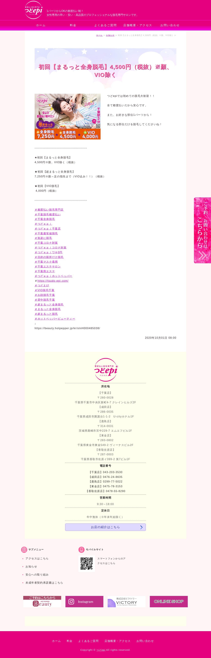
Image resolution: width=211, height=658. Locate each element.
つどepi (101, 650)
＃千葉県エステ (45, 271)
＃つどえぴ (42, 285)
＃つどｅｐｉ (43, 223)
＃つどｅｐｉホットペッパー (53, 276)
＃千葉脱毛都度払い (48, 214)
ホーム (41, 25)
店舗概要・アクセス (137, 25)
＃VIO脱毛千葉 (44, 290)
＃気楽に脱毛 (43, 238)
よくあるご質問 (105, 25)
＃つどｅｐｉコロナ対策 (51, 247)
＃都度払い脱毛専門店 (49, 209)
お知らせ (110, 35)
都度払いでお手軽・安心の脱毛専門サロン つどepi (34, 10)
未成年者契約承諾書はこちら (44, 582)
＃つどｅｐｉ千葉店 (48, 228)
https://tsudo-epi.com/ (53, 280)
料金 (73, 25)
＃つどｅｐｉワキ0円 (48, 252)
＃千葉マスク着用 (46, 261)
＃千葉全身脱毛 (45, 219)
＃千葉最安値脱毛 (46, 233)
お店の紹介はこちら (105, 527)
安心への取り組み (37, 574)
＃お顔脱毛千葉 (45, 295)
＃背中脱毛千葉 (45, 299)
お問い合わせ (170, 25)
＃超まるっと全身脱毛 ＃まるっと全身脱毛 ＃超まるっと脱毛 (49, 309)
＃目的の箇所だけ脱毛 (49, 257)
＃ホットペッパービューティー (55, 318)
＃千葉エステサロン (48, 266)
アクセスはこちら (37, 558)
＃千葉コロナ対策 (46, 242)
